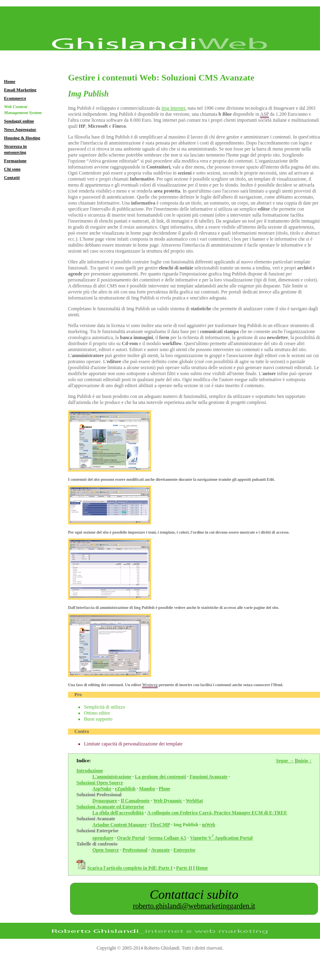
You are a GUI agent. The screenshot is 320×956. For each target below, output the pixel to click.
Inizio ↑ (304, 760)
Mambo (147, 788)
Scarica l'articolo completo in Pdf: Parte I (129, 868)
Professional (134, 850)
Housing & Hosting (22, 137)
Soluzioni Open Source (99, 782)
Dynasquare (104, 800)
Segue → (285, 760)
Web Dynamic (167, 800)
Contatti (12, 177)
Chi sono (12, 169)
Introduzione (89, 770)
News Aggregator (20, 129)
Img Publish (185, 824)
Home (9, 81)
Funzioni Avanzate (209, 776)
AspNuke (101, 788)
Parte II (184, 868)
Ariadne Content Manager (119, 824)
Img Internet (174, 108)
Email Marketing (20, 89)
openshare (102, 838)
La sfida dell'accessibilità (118, 812)
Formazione (15, 160)
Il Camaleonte (135, 800)
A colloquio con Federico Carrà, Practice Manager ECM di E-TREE (217, 812)
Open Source (105, 850)
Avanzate (160, 850)
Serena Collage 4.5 (167, 838)
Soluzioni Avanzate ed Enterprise (110, 806)
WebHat (194, 800)
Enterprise (185, 850)
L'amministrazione (111, 776)
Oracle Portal (131, 838)
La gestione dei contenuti (160, 776)
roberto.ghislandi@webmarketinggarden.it (194, 906)
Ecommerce (15, 98)
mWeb (208, 824)
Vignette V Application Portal (221, 838)
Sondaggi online (19, 120)
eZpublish (125, 788)
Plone (164, 788)
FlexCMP (160, 824)
